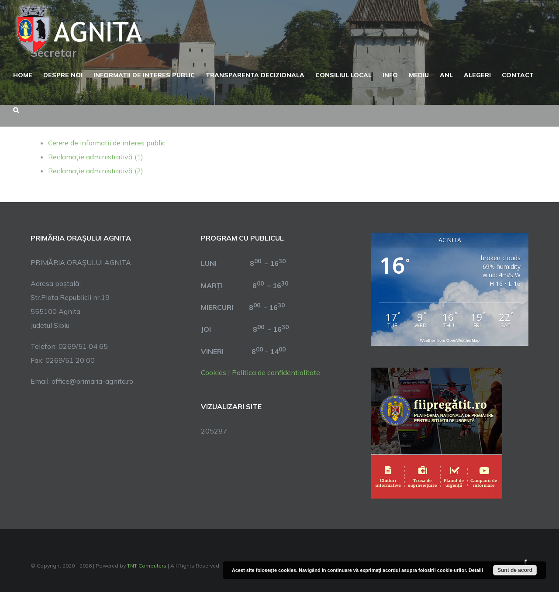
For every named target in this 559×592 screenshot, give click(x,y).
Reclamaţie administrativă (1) (95, 156)
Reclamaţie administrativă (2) (95, 170)
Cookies (213, 372)
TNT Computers (146, 565)
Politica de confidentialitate (276, 372)
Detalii (476, 570)
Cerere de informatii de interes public (107, 142)
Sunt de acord (514, 570)
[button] (16, 109)
